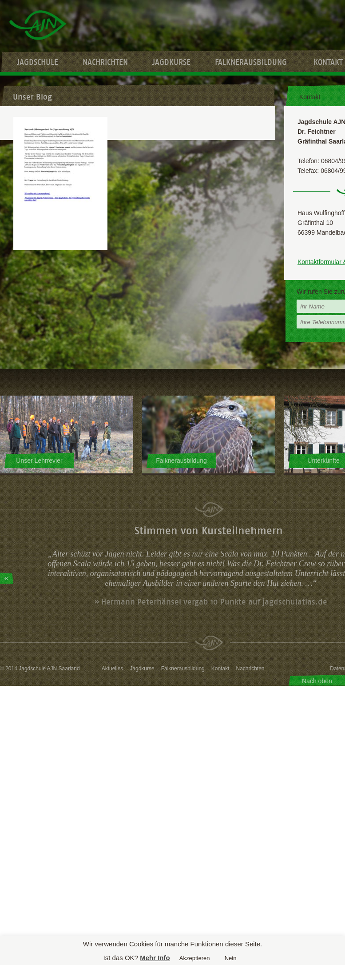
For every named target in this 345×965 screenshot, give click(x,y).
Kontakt (220, 668)
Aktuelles (112, 668)
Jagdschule (37, 62)
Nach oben (317, 681)
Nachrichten (105, 62)
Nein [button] (231, 958)
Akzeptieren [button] (194, 958)
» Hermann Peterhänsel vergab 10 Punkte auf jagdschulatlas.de (211, 602)
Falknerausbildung (251, 62)
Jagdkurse (171, 62)
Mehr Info (155, 957)
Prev (6, 578)
